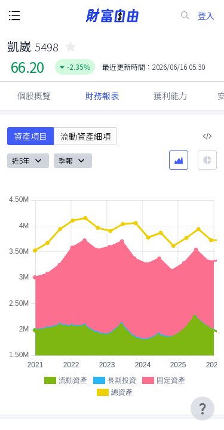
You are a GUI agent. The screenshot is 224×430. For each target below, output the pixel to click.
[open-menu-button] (14, 15)
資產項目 (30, 136)
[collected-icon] (70, 46)
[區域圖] (178, 160)
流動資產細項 (85, 136)
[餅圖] (207, 160)
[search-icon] (185, 15)
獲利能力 (170, 96)
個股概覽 (34, 96)
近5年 (28, 160)
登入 (206, 15)
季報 (73, 160)
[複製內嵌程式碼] (207, 136)
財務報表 (102, 96)
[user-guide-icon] (202, 408)
